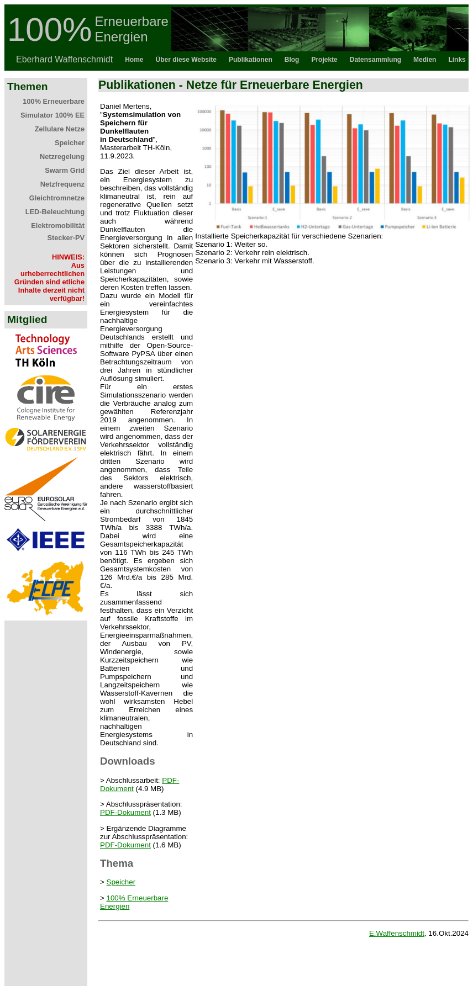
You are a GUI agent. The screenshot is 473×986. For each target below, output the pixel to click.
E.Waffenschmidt (396, 933)
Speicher (121, 882)
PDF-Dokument (125, 812)
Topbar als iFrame (236, 37)
